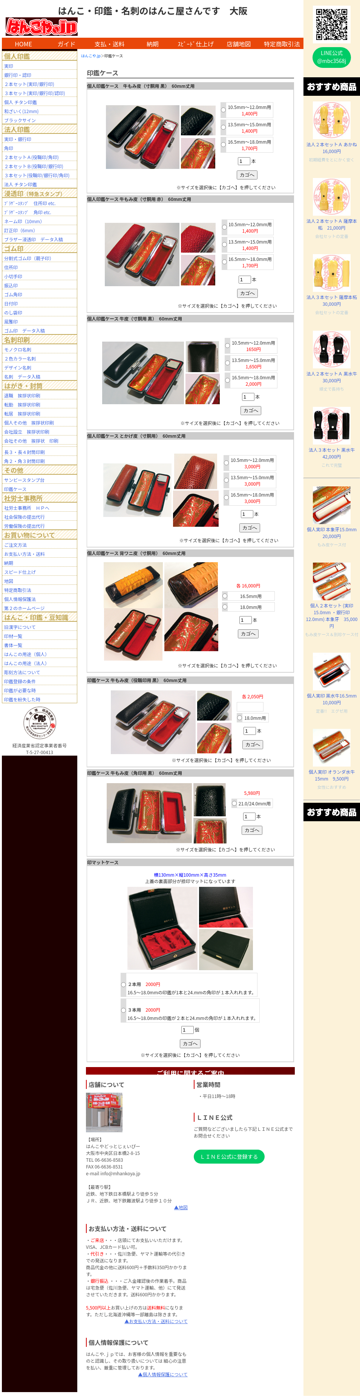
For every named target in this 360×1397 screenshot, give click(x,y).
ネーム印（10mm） (24, 221)
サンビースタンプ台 (24, 480)
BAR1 (189, 1396)
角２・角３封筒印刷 (24, 461)
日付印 (11, 303)
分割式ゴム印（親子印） (29, 258)
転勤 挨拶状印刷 (22, 404)
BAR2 (190, 1396)
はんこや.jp (91, 55)
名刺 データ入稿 (22, 376)
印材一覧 (13, 636)
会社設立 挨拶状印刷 (26, 431)
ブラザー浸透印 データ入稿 (33, 239)
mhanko (192, 1396)
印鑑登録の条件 (20, 681)
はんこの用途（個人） (26, 654)
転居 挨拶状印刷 (22, 413)
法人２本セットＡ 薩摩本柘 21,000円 (331, 224)
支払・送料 (110, 43)
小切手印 (13, 276)
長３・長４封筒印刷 (24, 452)
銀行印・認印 (17, 75)
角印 (8, 148)
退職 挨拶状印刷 (22, 395)
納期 (153, 43)
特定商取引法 (282, 43)
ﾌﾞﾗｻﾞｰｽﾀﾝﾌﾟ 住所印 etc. (30, 203)
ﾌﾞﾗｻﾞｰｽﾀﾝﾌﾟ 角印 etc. (27, 212)
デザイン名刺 (17, 367)
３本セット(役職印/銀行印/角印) (37, 175)
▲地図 (181, 1207)
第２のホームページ (24, 608)
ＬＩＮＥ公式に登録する (229, 1156)
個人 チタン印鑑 (20, 102)
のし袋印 (13, 312)
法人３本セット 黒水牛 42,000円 (334, 453)
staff (193, 1396)
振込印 (11, 285)
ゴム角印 (13, 294)
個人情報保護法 (20, 599)
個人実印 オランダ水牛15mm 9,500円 (332, 775)
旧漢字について (20, 627)
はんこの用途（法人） (26, 663)
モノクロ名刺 (17, 349)
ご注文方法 (15, 544)
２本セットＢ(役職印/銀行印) (33, 166)
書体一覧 (13, 645)
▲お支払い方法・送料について (156, 1321)
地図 (8, 581)
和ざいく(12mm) (21, 111)
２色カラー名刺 (20, 358)
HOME (23, 43)
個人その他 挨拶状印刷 (29, 422)
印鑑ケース (15, 489)
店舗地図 (239, 43)
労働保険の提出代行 (24, 526)
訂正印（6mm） (21, 230)
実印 (8, 66)
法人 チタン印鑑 (20, 184)
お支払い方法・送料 (24, 554)
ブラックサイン (20, 120)
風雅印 (11, 321)
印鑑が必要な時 (20, 690)
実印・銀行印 (17, 139)
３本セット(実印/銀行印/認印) (34, 93)
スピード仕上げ (20, 572)
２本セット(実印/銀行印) (29, 84)
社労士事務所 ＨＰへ (26, 508)
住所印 (11, 267)
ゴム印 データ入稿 (24, 330)
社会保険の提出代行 (24, 517)
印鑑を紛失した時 (22, 699)
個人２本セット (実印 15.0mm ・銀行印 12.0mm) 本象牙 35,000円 (332, 615)
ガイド (66, 43)
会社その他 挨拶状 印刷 (31, 440)
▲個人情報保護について (163, 1374)
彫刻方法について (22, 672)
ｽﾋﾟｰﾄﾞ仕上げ (196, 43)
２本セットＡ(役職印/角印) (31, 157)
